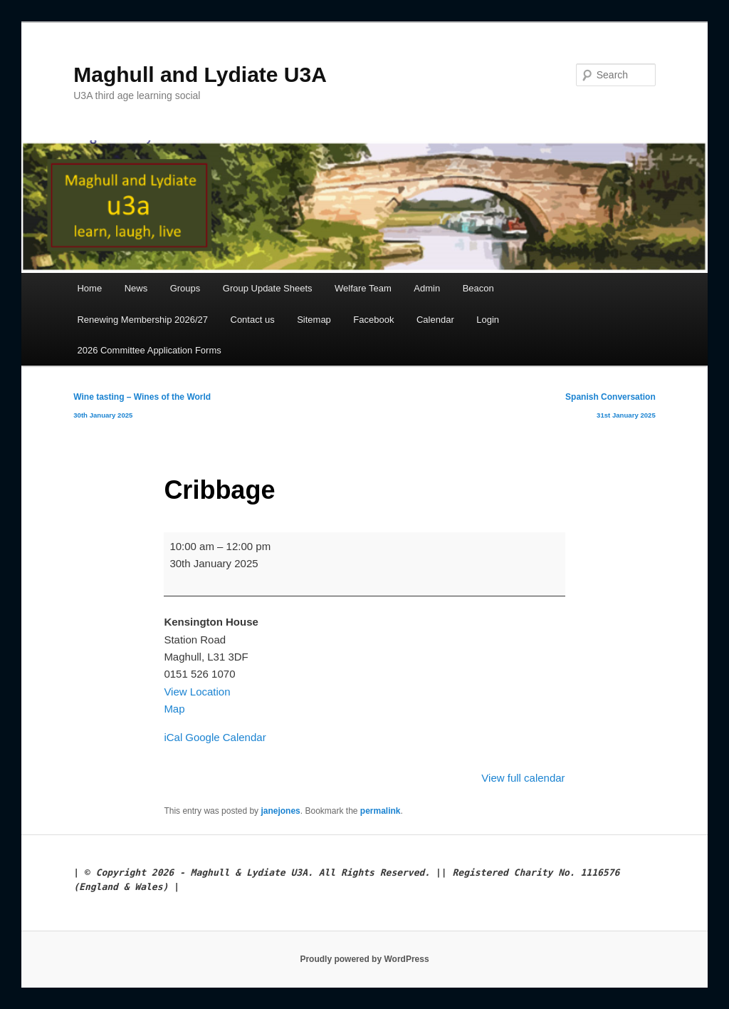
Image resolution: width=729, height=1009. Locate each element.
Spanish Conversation (610, 408)
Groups (185, 288)
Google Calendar (225, 737)
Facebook (373, 319)
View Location (197, 691)
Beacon (478, 288)
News (136, 288)
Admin (427, 288)
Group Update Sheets (268, 288)
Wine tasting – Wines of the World (142, 408)
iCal (173, 737)
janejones (280, 811)
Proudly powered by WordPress (364, 959)
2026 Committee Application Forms (149, 350)
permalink (380, 811)
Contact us (253, 319)
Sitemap (314, 319)
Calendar (435, 319)
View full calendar (523, 778)
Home (89, 288)
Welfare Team (363, 288)
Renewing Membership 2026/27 (142, 319)
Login (487, 319)
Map (174, 709)
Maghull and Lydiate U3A (200, 74)
